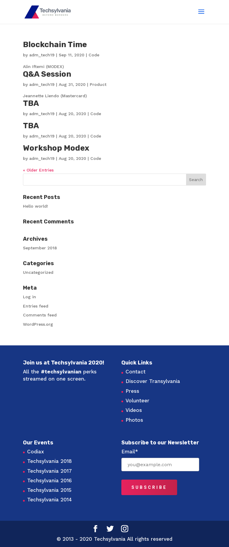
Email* (129, 452)
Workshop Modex (56, 148)
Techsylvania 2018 (49, 461)
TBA (31, 103)
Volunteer (137, 401)
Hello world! (35, 206)
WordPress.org (38, 324)
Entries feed (35, 306)
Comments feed (40, 315)
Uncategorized (38, 272)
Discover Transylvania (153, 381)
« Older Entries (38, 170)
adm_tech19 (42, 54)
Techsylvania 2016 (49, 480)
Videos (134, 410)
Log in (29, 296)
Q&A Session (47, 74)
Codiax (35, 452)
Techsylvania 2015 (49, 490)
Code (94, 54)
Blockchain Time (55, 44)
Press (132, 391)
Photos (134, 420)
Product (98, 84)
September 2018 (40, 247)
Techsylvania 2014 (49, 500)
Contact (136, 372)
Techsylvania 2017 (49, 471)
